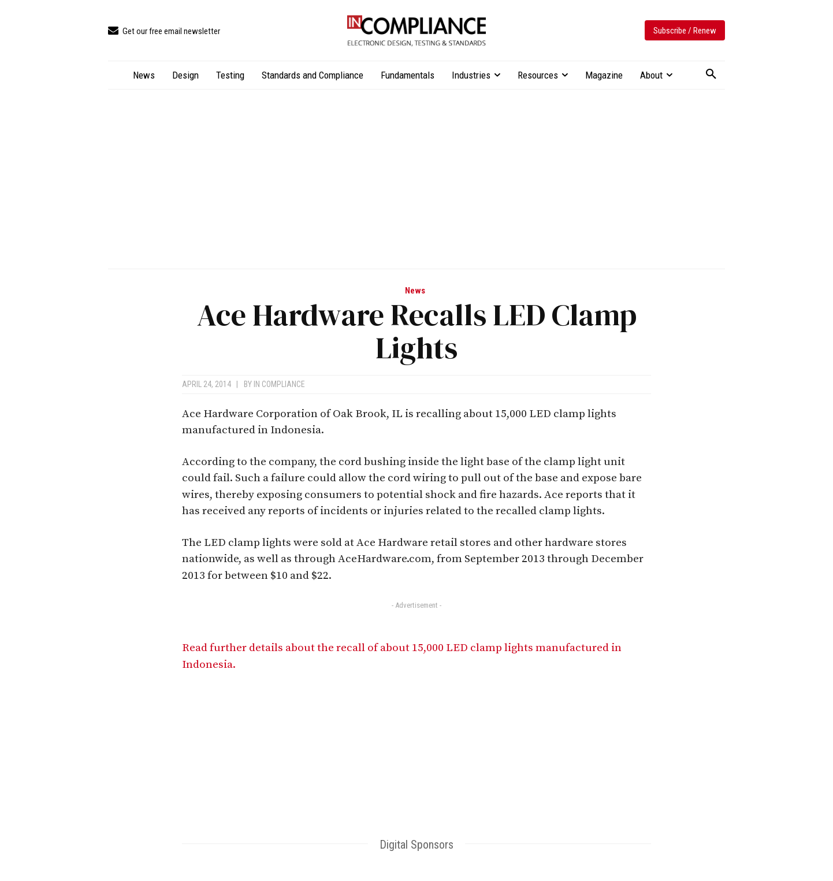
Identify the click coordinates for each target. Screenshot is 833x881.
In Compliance (279, 384)
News (415, 291)
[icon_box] (164, 31)
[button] (711, 74)
